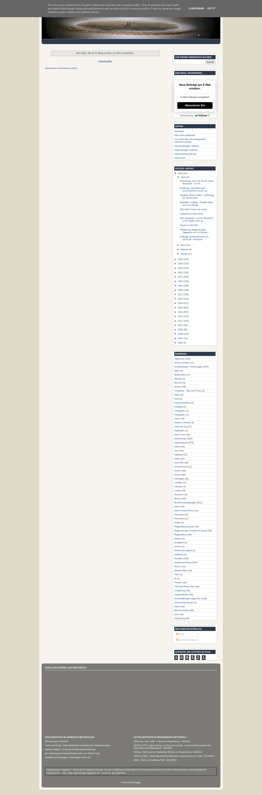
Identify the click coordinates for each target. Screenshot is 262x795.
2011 (180, 321)
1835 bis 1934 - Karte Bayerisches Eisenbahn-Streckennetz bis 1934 (168, 756)
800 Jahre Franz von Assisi (193, 209)
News (177, 506)
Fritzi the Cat (180, 426)
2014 (180, 307)
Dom (176, 399)
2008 (180, 334)
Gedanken (179, 430)
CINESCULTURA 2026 (191, 214)
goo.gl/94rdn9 (118, 773)
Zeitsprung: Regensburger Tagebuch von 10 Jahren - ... (195, 231)
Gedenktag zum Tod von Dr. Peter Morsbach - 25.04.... (197, 182)
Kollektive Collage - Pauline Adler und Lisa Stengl (196, 203)
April (183, 177)
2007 (180, 338)
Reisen (177, 538)
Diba (176, 394)
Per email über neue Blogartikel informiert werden (190, 140)
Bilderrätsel (180, 374)
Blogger (137, 782)
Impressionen (181, 442)
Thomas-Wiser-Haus (184, 586)
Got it (211, 8)
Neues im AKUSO (189, 225)
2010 (180, 325)
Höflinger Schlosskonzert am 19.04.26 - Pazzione (194, 238)
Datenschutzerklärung (185, 154)
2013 (180, 312)
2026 (180, 173)
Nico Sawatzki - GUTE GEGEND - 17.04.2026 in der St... (197, 219)
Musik (177, 498)
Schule (177, 546)
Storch (177, 566)
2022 (180, 272)
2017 (180, 294)
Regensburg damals (184, 526)
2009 (180, 329)
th (175, 578)
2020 (180, 281)
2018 (180, 290)
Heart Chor (179, 434)
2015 (180, 303)
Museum (178, 494)
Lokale (177, 490)
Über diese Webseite (184, 135)
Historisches (180, 438)
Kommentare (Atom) (67, 68)
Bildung (178, 378)
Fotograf (178, 407)
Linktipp (178, 482)
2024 (180, 263)
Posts (180, 634)
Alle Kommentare (186, 640)
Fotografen (179, 411)
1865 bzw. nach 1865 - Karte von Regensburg (156, 741)
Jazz (176, 450)
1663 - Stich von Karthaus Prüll (149, 760)
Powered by (195, 115)
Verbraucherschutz (183, 602)
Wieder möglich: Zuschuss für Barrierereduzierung (70, 749)
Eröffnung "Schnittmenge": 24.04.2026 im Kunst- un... (194, 189)
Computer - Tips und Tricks (187, 390)
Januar (184, 253)
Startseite (105, 61)
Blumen (178, 382)
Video (177, 606)
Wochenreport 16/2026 (56, 741)
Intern (177, 446)
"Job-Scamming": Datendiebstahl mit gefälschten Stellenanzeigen (77, 745)
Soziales (178, 558)
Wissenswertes (181, 610)
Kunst (177, 474)
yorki (176, 614)
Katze (177, 458)
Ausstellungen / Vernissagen (188, 366)
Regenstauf (180, 534)
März (183, 245)
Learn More (196, 8)
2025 (180, 259)
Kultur (177, 470)
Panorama (179, 514)
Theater (178, 582)
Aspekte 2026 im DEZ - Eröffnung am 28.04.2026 (197, 196)
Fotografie (179, 415)
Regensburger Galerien (186, 150)
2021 (180, 277)
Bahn (177, 370)
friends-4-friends (182, 422)
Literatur (178, 486)
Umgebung (179, 590)
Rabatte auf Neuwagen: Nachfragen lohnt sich (68, 757)
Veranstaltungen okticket (186, 146)
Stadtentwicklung (182, 562)
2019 (180, 285)
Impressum (179, 158)
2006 (180, 342)
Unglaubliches (181, 594)
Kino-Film (179, 462)
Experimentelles (182, 403)
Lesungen (179, 478)
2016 (180, 299)
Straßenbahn (180, 570)
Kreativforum (180, 466)
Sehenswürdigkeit (183, 550)
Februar (184, 249)
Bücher (177, 386)
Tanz (176, 574)
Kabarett (178, 454)
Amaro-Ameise (181, 362)
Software (178, 554)
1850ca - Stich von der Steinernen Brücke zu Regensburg (162, 752)
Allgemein (179, 358)
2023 (180, 268)
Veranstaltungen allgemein (187, 598)
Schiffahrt (179, 542)
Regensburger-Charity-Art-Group (190, 530)
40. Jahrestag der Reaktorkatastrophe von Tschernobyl (72, 753)
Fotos (177, 418)
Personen (179, 518)
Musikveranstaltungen (185, 502)
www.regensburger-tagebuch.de (84, 773)
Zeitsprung (179, 618)
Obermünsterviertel (183, 510)
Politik (177, 522)
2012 (180, 316)
